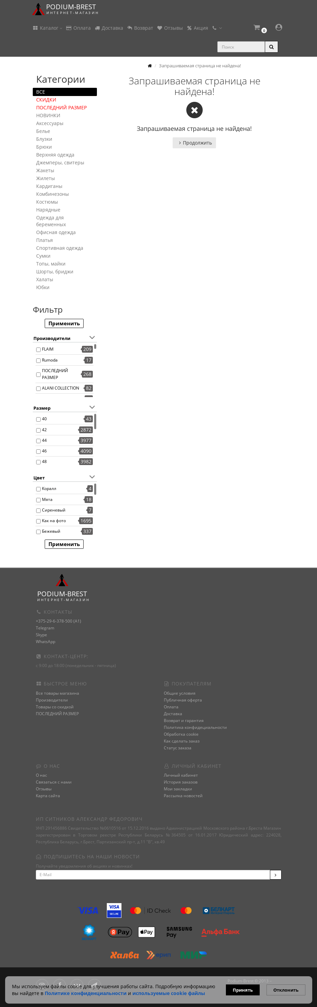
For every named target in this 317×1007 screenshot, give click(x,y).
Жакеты (45, 170)
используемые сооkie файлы (168, 993)
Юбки (42, 287)
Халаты (44, 279)
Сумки (43, 256)
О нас (41, 775)
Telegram (45, 628)
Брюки (44, 147)
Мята (47, 499)
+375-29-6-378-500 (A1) (58, 621)
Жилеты (45, 178)
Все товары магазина (57, 693)
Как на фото (54, 520)
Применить (64, 323)
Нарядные (48, 209)
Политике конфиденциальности (86, 993)
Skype (41, 635)
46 (44, 451)
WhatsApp (45, 641)
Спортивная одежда (59, 248)
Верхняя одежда (55, 154)
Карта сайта (48, 796)
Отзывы (170, 28)
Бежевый (51, 531)
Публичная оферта (183, 700)
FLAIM (48, 349)
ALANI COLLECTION (60, 388)
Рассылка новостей (183, 796)
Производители (52, 700)
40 (44, 419)
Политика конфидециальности (195, 727)
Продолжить (194, 142)
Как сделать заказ (182, 741)
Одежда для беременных (51, 221)
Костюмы (47, 202)
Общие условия (180, 693)
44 (44, 440)
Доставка (108, 28)
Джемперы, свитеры (60, 162)
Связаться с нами (54, 782)
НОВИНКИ (48, 115)
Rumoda (50, 360)
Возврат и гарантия (184, 720)
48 (44, 461)
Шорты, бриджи (54, 271)
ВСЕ (40, 92)
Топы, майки (51, 263)
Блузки (44, 139)
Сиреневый (54, 510)
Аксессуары (49, 123)
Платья (44, 240)
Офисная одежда (56, 232)
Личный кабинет (181, 775)
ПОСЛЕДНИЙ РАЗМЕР (61, 107)
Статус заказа (177, 748)
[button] (260, 28)
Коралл (49, 488)
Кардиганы (49, 186)
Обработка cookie (181, 734)
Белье (43, 131)
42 (44, 430)
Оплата (78, 28)
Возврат (140, 28)
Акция (197, 28)
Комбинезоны (52, 194)
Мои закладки (178, 789)
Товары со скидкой (55, 707)
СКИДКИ (46, 99)
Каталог (47, 28)
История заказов (181, 782)
